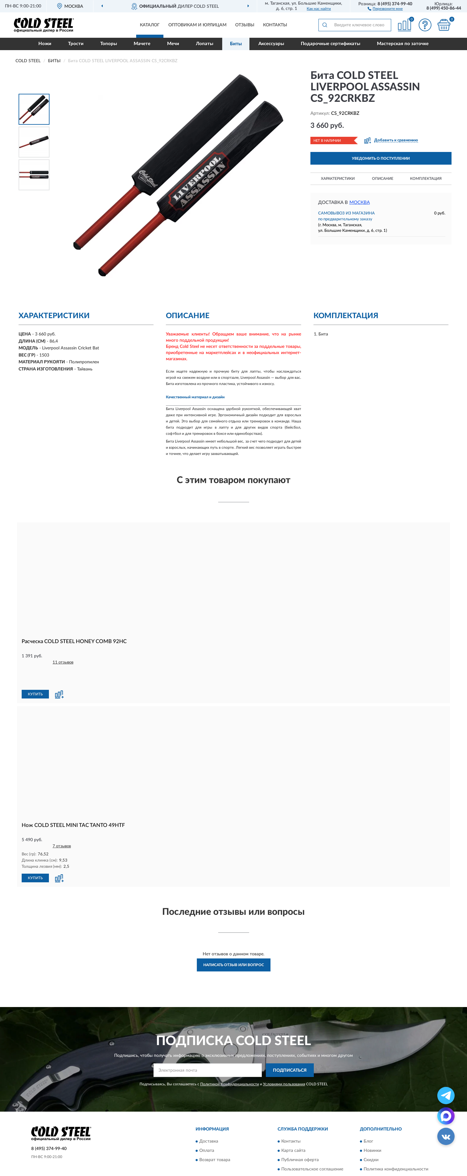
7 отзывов (62, 826)
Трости (76, 43)
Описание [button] (382, 178)
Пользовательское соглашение (312, 1148)
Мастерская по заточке (403, 43)
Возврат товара (214, 1139)
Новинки (372, 1129)
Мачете (142, 43)
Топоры (108, 43)
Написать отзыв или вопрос (233, 944)
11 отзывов (63, 662)
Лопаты (204, 43)
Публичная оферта (300, 1139)
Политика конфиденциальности (396, 1148)
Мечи (173, 43)
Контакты (275, 25)
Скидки (371, 1139)
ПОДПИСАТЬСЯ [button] (290, 1049)
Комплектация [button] (426, 178)
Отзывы (244, 25)
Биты (236, 43)
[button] (385, 8)
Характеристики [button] (338, 178)
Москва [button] (359, 202)
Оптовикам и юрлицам (197, 25)
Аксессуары (271, 43)
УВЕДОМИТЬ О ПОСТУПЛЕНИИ (381, 158)
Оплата (206, 1129)
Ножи (44, 43)
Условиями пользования (284, 1063)
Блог (368, 1120)
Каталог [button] (150, 25)
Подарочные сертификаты (330, 43)
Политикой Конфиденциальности (229, 1063)
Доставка (208, 1120)
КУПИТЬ (35, 673)
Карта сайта (293, 1129)
